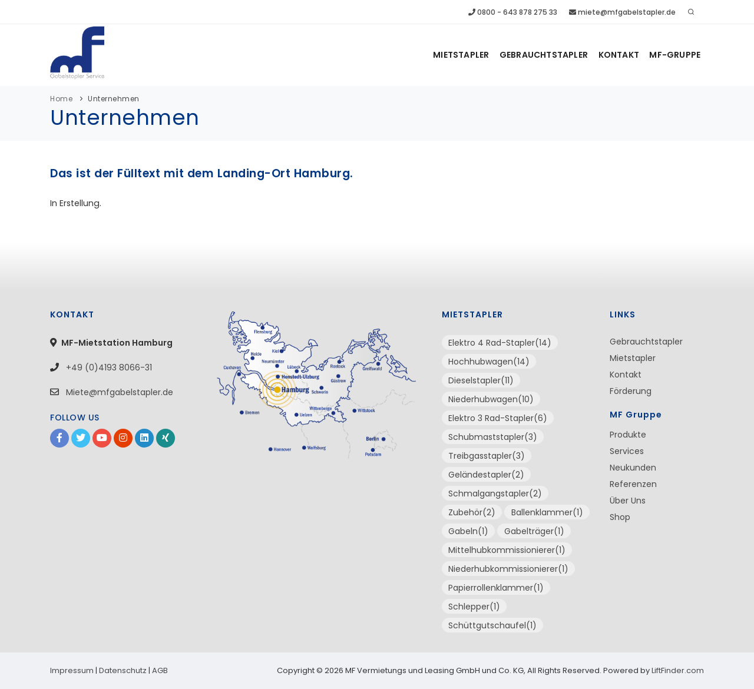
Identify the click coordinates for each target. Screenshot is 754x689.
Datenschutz (123, 670)
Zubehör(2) (471, 512)
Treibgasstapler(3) (486, 456)
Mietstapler (460, 55)
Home (61, 99)
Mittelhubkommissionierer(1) (507, 550)
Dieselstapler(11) (481, 380)
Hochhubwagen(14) (489, 361)
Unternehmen (114, 99)
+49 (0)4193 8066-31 (108, 367)
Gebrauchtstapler (543, 55)
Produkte (628, 434)
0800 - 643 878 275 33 (512, 12)
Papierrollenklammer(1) (496, 588)
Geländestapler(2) (486, 475)
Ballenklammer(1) (547, 512)
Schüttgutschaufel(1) (492, 625)
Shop (620, 517)
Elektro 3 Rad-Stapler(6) (497, 418)
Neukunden (633, 467)
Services (627, 451)
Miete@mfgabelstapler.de (119, 392)
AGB (160, 670)
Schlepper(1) (474, 606)
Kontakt (618, 55)
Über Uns (628, 500)
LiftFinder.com (678, 670)
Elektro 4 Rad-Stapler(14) (499, 343)
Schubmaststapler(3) (492, 437)
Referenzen (633, 484)
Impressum (72, 670)
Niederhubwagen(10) (491, 399)
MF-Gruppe (674, 55)
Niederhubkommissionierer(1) (508, 569)
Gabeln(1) (468, 531)
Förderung (631, 391)
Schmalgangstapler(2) (495, 493)
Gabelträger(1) (534, 531)
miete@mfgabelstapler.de (622, 12)
